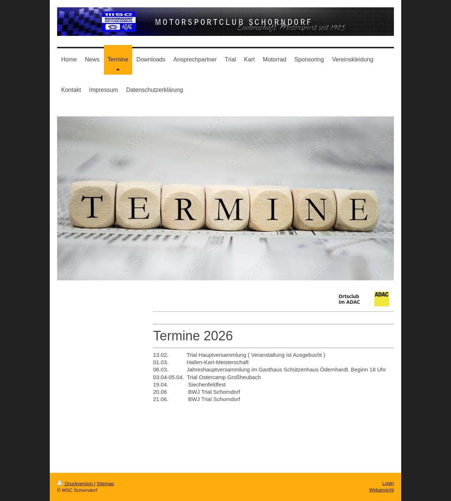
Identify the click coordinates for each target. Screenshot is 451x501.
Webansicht (381, 490)
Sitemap (105, 483)
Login (388, 483)
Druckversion (75, 483)
